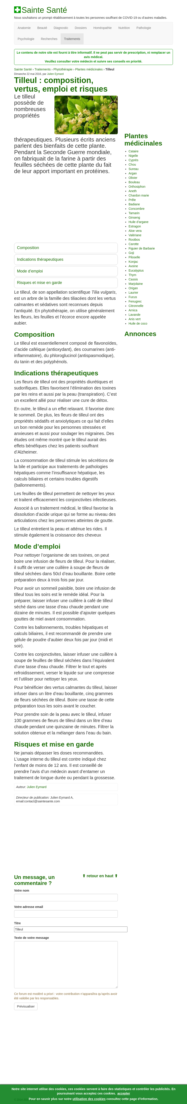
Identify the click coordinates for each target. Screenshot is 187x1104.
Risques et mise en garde (39, 282)
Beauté (42, 28)
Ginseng (134, 217)
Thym (132, 275)
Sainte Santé (44, 10)
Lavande (134, 314)
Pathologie (144, 28)
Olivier (133, 178)
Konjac (133, 261)
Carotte (134, 244)
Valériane (135, 235)
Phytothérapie (62, 69)
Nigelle (133, 155)
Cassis (133, 279)
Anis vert (134, 319)
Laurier (133, 292)
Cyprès (133, 160)
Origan (133, 288)
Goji (131, 253)
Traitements (72, 39)
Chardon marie (139, 195)
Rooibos (134, 239)
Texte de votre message (31, 938)
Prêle (132, 200)
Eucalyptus (136, 270)
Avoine (133, 266)
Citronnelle (136, 306)
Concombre (136, 208)
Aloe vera (135, 231)
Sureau (133, 169)
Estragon (135, 226)
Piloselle (134, 257)
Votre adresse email (28, 907)
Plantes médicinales (89, 69)
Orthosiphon (137, 186)
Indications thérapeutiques (40, 259)
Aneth (133, 191)
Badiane (134, 204)
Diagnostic (61, 28)
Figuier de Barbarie (142, 248)
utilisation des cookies (89, 1099)
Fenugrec (135, 301)
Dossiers (81, 28)
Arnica (133, 310)
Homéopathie (102, 28)
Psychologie (26, 39)
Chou (132, 164)
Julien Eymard (55, 74)
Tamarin (134, 213)
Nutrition (124, 28)
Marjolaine (136, 283)
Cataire (133, 151)
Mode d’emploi (30, 271)
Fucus (133, 297)
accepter (123, 1093)
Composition (28, 248)
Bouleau (134, 182)
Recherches (49, 39)
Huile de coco (138, 323)
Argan (133, 173)
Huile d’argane (138, 222)
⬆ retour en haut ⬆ (100, 876)
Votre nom (21, 890)
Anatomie (24, 28)
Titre (17, 923)
